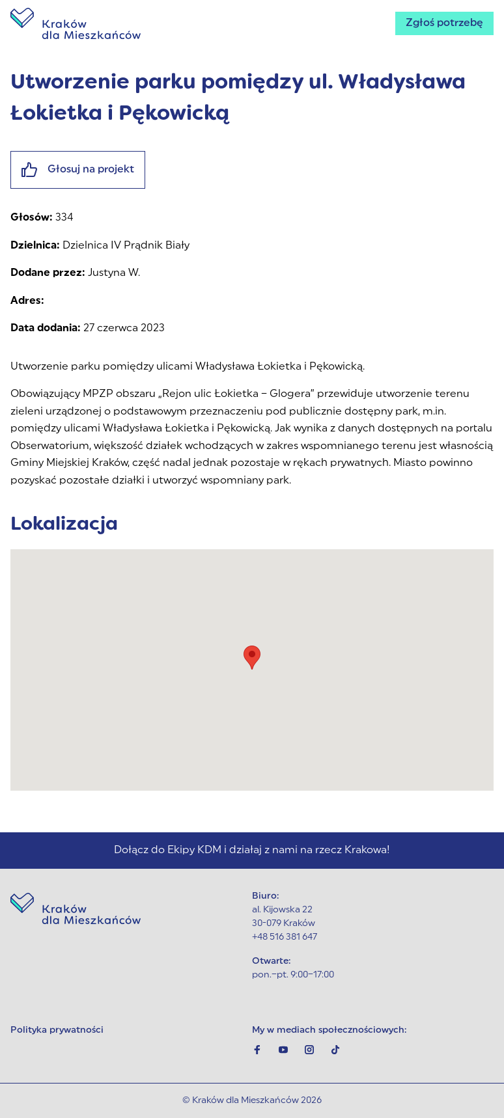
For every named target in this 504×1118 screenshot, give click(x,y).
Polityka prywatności (57, 1030)
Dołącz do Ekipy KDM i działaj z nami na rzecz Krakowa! (252, 850)
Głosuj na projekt (77, 170)
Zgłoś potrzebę (444, 23)
